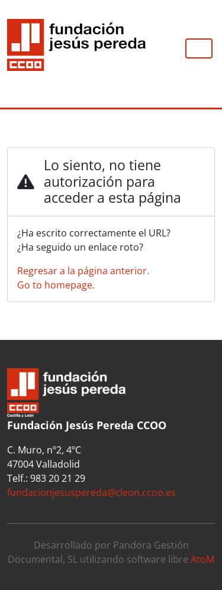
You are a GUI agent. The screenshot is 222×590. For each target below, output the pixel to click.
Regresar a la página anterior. (83, 270)
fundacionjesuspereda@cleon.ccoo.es (91, 492)
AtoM (202, 559)
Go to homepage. (56, 284)
